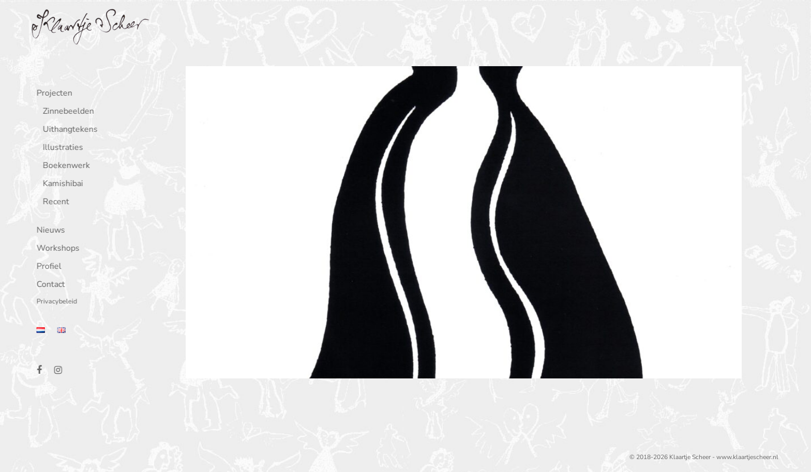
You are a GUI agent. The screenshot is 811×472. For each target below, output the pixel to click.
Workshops (56, 249)
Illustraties (61, 148)
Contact (49, 285)
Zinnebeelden (66, 112)
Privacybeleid (55, 302)
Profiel (47, 267)
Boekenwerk (64, 166)
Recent (54, 202)
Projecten (52, 94)
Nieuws (49, 231)
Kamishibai (61, 184)
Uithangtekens (68, 130)
